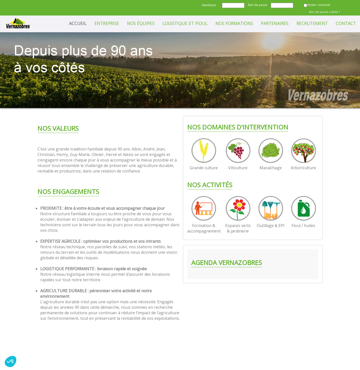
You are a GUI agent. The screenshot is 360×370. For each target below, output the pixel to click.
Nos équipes (140, 23)
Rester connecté (319, 5)
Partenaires (274, 23)
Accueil (77, 23)
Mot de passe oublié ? (324, 12)
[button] (10, 362)
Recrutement (312, 23)
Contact (346, 23)
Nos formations (234, 23)
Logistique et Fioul (185, 23)
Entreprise (106, 23)
